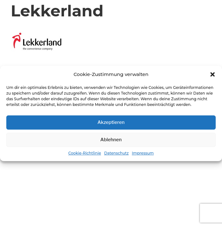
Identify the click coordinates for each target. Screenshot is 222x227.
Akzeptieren (111, 122)
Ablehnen (111, 140)
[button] (212, 75)
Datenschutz (116, 153)
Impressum (143, 153)
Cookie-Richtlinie (84, 153)
